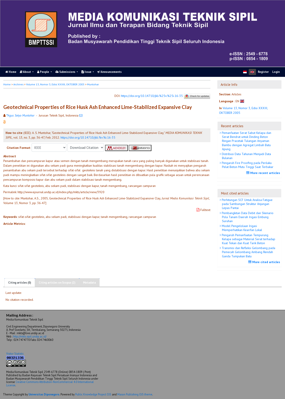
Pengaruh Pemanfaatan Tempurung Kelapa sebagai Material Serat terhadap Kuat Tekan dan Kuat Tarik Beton (248, 239)
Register (263, 72)
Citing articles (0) (19, 282)
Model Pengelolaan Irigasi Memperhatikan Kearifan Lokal (241, 228)
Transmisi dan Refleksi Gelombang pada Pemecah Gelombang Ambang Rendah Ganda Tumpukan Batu (248, 252)
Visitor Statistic (15, 353)
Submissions (65, 72)
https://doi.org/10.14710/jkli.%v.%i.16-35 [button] (88, 137)
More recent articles (263, 173)
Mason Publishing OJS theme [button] (134, 394)
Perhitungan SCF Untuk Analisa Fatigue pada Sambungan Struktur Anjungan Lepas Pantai (247, 204)
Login (276, 72)
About (26, 72)
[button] (4, 122)
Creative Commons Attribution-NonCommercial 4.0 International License (50, 383)
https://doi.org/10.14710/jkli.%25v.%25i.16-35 (152, 96)
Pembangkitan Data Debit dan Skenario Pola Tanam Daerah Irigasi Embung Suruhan (247, 217)
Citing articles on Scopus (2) (57, 282)
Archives (18, 84)
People (43, 72)
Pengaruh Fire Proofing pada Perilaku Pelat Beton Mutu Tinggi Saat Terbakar (247, 165)
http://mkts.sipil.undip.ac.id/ (30, 336)
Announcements (110, 72)
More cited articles (264, 262)
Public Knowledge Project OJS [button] (93, 394)
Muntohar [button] (93, 84)
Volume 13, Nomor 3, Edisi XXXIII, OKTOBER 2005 (55, 84)
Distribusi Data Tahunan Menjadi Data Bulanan (246, 156)
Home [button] (7, 84)
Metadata (89, 282)
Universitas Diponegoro (43, 394)
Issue (86, 72)
